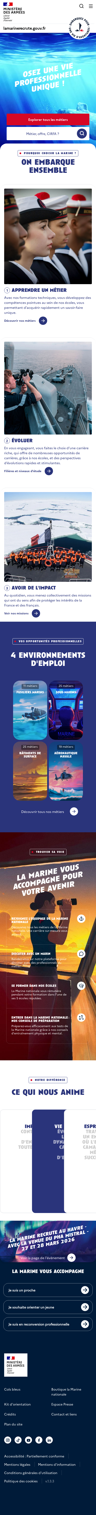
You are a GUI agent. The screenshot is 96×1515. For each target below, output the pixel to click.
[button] (81, 6)
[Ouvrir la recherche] (82, 134)
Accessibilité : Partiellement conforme (34, 1456)
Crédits (10, 1414)
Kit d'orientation (17, 1404)
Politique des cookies (21, 1481)
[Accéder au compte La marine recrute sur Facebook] (39, 1440)
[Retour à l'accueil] (79, 27)
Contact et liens (64, 1414)
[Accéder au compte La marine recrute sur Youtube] (28, 1440)
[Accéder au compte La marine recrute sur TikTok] (18, 1440)
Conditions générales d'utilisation (30, 1472)
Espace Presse (62, 1404)
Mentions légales (17, 1464)
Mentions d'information (57, 1464)
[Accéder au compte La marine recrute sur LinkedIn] (49, 1440)
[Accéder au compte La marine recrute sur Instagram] (8, 1440)
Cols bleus (12, 1389)
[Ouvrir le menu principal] (91, 6)
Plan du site (13, 1424)
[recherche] (43, 133)
